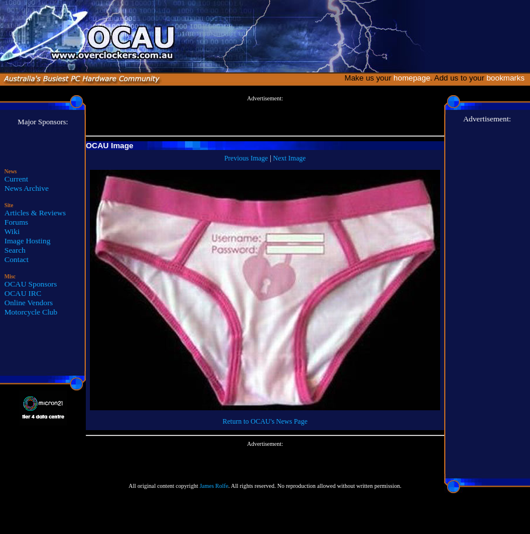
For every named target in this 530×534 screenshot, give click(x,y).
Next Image (289, 158)
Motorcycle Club (31, 312)
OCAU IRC (23, 293)
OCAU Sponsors (31, 284)
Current (17, 178)
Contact (17, 259)
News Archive (27, 188)
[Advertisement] (265, 116)
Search (15, 250)
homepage (411, 78)
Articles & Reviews (35, 212)
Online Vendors (29, 302)
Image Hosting (28, 240)
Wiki (12, 231)
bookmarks (507, 78)
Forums (17, 222)
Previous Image (246, 158)
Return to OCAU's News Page (264, 421)
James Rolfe (214, 486)
